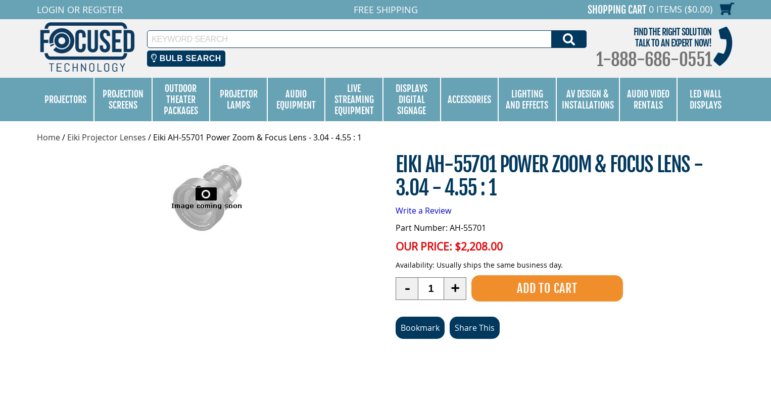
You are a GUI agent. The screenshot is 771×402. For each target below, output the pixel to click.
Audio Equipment (296, 99)
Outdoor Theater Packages (181, 99)
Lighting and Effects (527, 99)
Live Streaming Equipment (354, 99)
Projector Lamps (239, 99)
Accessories (469, 99)
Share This (475, 327)
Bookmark (420, 327)
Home (48, 137)
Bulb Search (186, 58)
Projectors (65, 99)
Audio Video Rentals (648, 99)
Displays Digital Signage (411, 99)
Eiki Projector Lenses (106, 137)
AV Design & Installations (588, 99)
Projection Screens (123, 99)
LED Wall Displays (705, 99)
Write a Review (423, 210)
